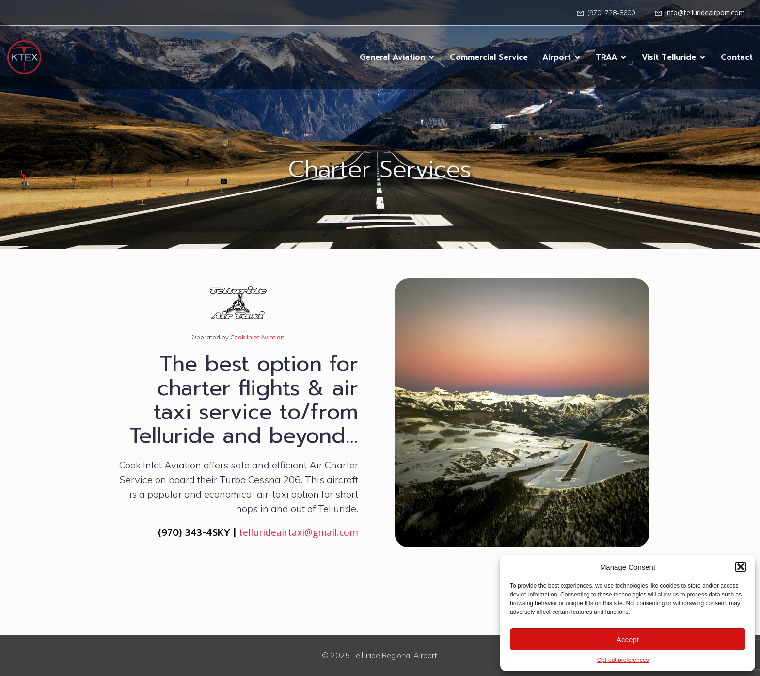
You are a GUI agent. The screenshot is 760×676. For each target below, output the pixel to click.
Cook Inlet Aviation (257, 337)
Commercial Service (489, 57)
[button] (740, 567)
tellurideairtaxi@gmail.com (298, 532)
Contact (737, 57)
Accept (628, 639)
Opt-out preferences (623, 660)
